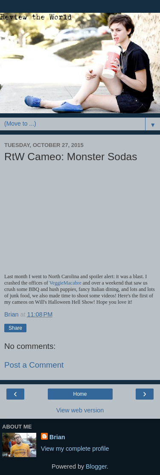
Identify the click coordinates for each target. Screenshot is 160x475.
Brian (57, 437)
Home (80, 394)
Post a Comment (34, 364)
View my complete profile (75, 448)
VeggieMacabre (65, 283)
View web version (80, 410)
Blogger (96, 466)
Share (15, 328)
